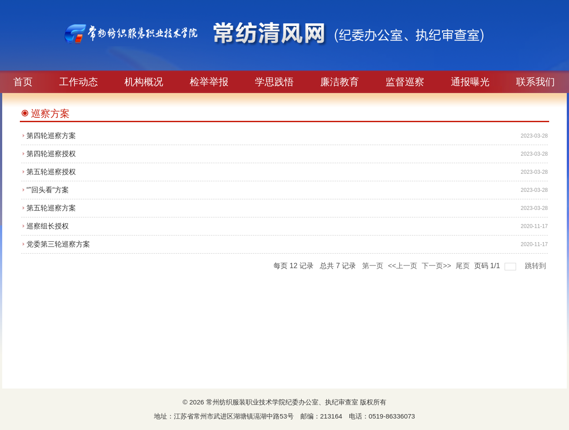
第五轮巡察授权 (51, 172)
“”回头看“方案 (47, 190)
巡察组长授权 (47, 226)
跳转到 (536, 265)
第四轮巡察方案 (51, 135)
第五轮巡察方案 (51, 208)
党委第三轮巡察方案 (58, 244)
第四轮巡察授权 (51, 153)
